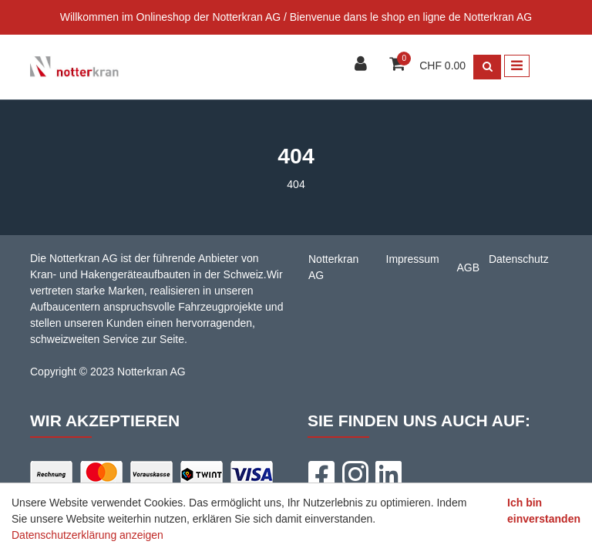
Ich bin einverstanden (543, 510)
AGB (468, 267)
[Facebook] (321, 474)
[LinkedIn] (388, 474)
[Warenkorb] (399, 65)
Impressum (412, 259)
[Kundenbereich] (363, 65)
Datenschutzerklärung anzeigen (87, 535)
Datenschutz (519, 259)
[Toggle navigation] (517, 66)
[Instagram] (354, 474)
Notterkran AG (333, 267)
